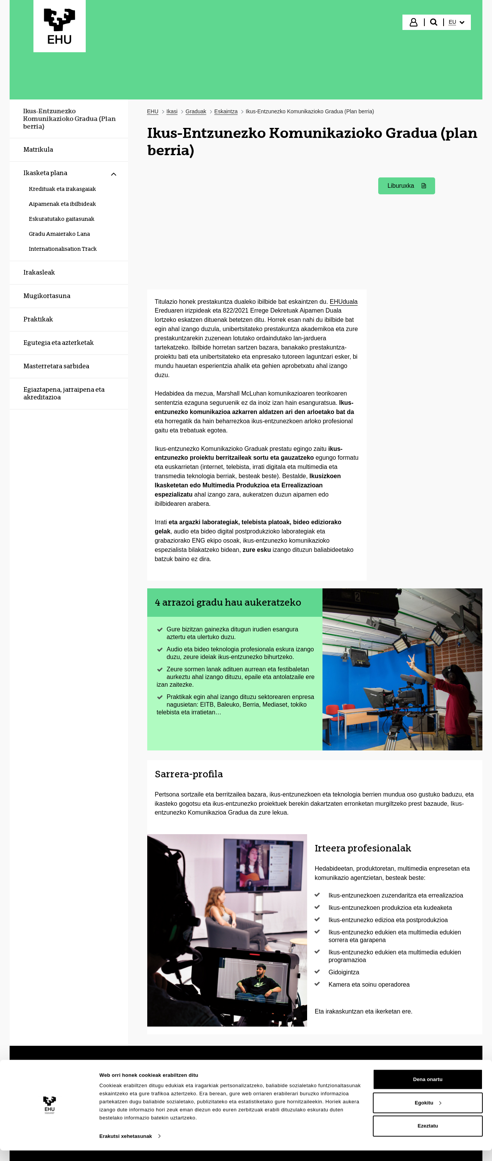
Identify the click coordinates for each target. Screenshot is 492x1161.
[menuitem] (456, 22)
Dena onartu (427, 1090)
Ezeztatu (427, 1136)
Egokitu (428, 1113)
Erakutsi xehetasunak (126, 1146)
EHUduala (344, 301)
